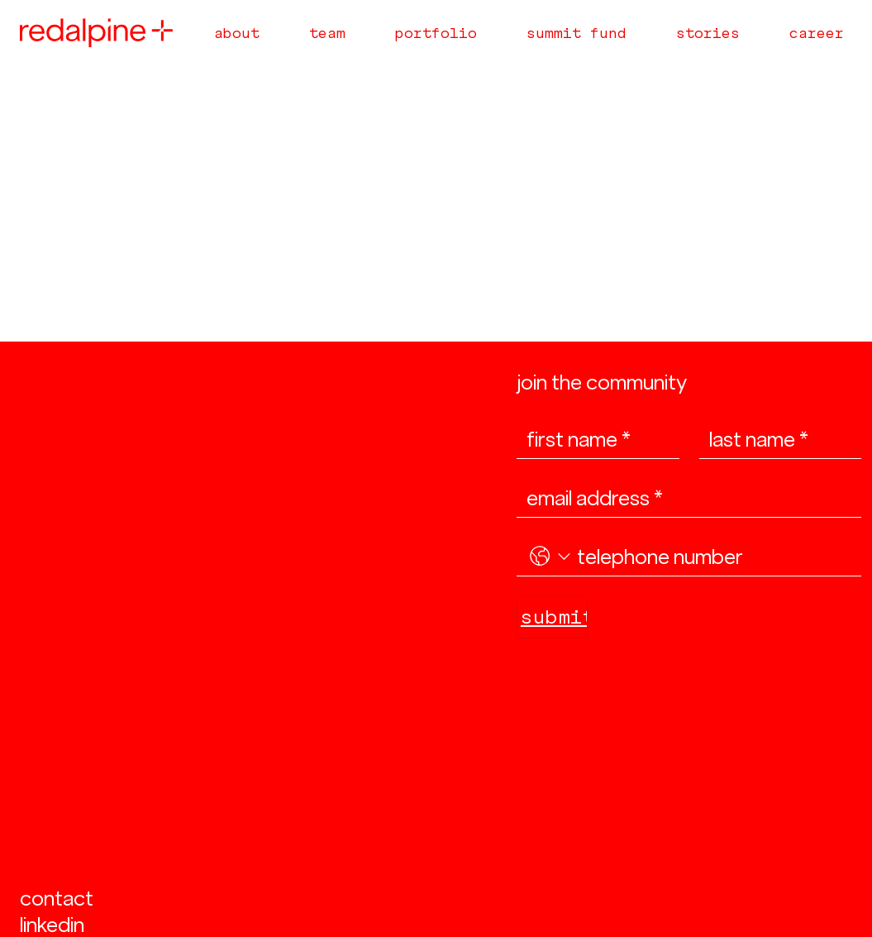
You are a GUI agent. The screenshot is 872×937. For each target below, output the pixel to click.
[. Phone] (712, 557)
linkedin (52, 924)
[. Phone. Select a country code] (550, 557)
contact (56, 898)
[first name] (593, 439)
